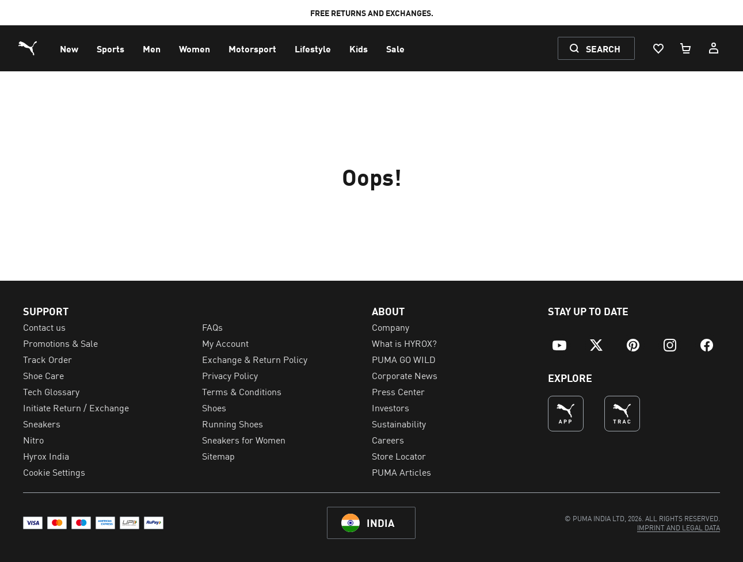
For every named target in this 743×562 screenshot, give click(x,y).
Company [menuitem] (390, 327)
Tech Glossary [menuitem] (51, 391)
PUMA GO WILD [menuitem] (404, 359)
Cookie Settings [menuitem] (54, 472)
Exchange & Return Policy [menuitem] (254, 359)
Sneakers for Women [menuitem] (243, 439)
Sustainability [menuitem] (399, 423)
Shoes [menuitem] (214, 407)
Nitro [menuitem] (33, 439)
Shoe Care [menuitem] (43, 375)
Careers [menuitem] (388, 439)
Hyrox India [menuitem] (46, 455)
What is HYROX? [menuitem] (404, 343)
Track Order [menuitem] (47, 359)
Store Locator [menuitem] (399, 455)
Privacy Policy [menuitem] (230, 375)
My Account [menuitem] (225, 343)
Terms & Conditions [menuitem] (241, 391)
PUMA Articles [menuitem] (401, 472)
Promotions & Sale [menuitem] (60, 343)
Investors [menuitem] (390, 407)
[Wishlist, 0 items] (657, 48)
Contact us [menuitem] (44, 327)
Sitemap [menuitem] (218, 455)
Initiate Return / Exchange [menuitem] (76, 407)
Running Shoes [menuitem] (232, 423)
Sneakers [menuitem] (41, 423)
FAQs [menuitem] (212, 327)
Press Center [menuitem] (398, 391)
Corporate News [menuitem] (404, 375)
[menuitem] (69, 48)
